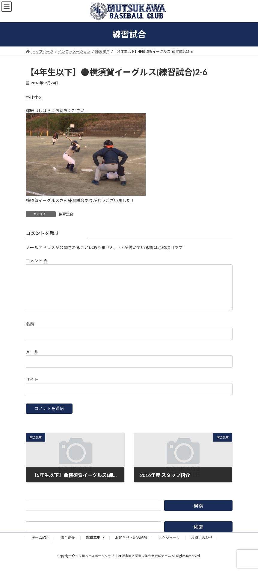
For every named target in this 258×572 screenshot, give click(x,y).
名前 (30, 331)
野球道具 (38, 548)
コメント (37, 260)
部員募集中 (95, 545)
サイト (32, 386)
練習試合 (66, 214)
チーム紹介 (40, 545)
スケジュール (169, 545)
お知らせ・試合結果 (131, 545)
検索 (198, 513)
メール (32, 358)
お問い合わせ (201, 545)
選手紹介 (68, 545)
